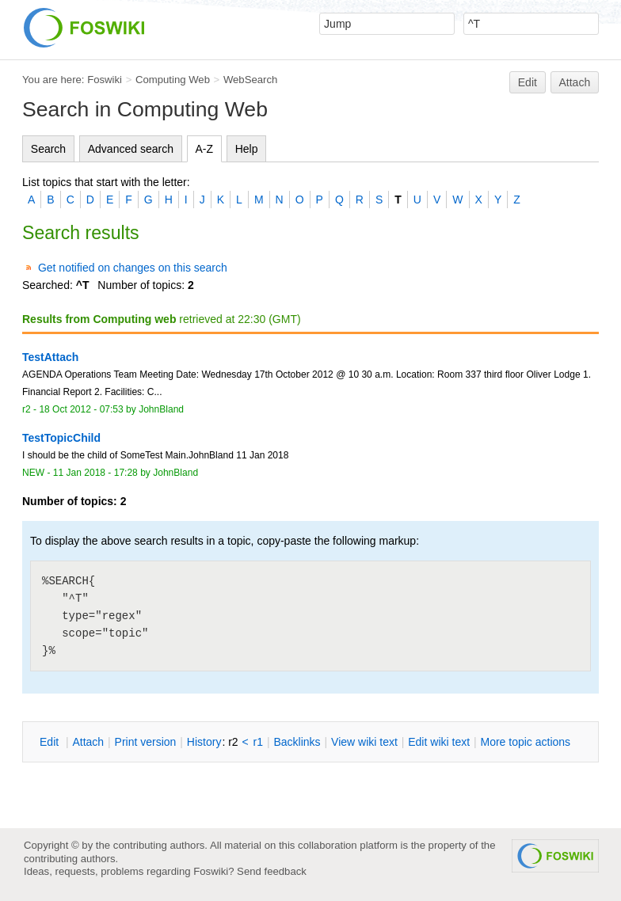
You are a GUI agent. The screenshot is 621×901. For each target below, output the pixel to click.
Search (48, 149)
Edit (527, 82)
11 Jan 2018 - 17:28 (95, 472)
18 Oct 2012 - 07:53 (81, 409)
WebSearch (250, 80)
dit (51, 742)
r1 (258, 742)
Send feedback (272, 871)
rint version (146, 742)
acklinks (296, 742)
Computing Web (172, 80)
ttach (88, 742)
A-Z (205, 149)
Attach (575, 82)
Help (246, 149)
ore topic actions (525, 742)
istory (204, 742)
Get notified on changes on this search (132, 267)
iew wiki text (364, 742)
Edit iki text (439, 742)
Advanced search (130, 149)
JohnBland (161, 409)
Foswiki (104, 80)
